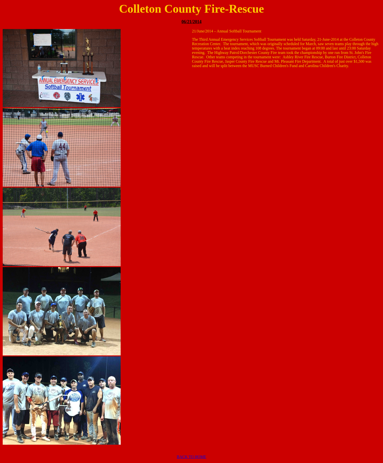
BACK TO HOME (191, 457)
